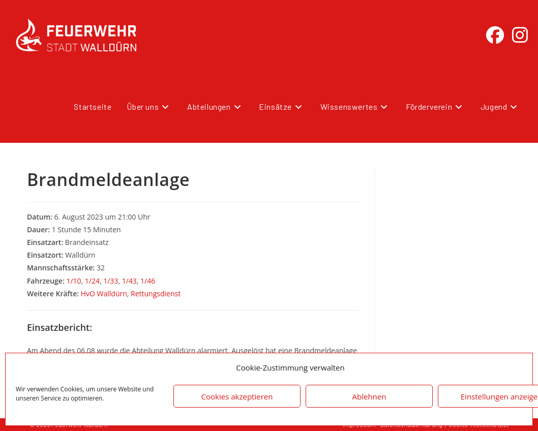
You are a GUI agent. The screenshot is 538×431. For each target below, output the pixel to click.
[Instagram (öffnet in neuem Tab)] (520, 35)
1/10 (73, 281)
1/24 (92, 281)
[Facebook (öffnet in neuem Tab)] (495, 35)
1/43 (129, 281)
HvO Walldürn (104, 293)
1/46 (147, 281)
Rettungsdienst (156, 293)
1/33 (110, 281)
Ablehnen (369, 396)
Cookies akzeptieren (237, 396)
